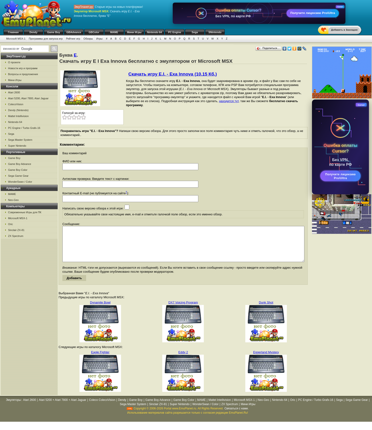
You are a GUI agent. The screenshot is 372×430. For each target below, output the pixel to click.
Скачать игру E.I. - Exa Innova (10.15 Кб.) (172, 74)
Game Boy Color (17, 169)
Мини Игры (134, 32)
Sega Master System (20, 139)
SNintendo (215, 32)
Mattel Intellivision (18, 116)
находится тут (229, 101)
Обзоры (88, 38)
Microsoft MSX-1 (15, 38)
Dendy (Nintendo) (18, 110)
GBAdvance (73, 32)
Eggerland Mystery (266, 359)
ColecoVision (15, 104)
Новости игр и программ (22, 68)
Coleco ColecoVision (102, 407)
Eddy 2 (183, 359)
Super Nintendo (17, 145)
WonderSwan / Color (20, 181)
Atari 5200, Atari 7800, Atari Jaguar (28, 98)
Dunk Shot (266, 309)
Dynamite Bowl (100, 309)
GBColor (93, 32)
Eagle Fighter (100, 359)
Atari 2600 (14, 92)
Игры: (99, 38)
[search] (24, 49)
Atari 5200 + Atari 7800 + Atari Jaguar (62, 407)
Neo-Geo (13, 200)
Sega (195, 32)
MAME (114, 32)
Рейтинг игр (73, 38)
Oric (10, 224)
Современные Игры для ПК (24, 212)
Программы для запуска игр (46, 38)
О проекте (14, 62)
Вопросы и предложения (23, 74)
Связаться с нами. (236, 415)
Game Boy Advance (19, 164)
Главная (13, 32)
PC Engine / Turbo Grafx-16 (24, 128)
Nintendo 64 (154, 32)
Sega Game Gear (18, 175)
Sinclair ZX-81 (16, 230)
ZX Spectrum (15, 236)
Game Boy (53, 32)
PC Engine (174, 32)
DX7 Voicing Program (183, 309)
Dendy (33, 32)
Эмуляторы (13, 407)
